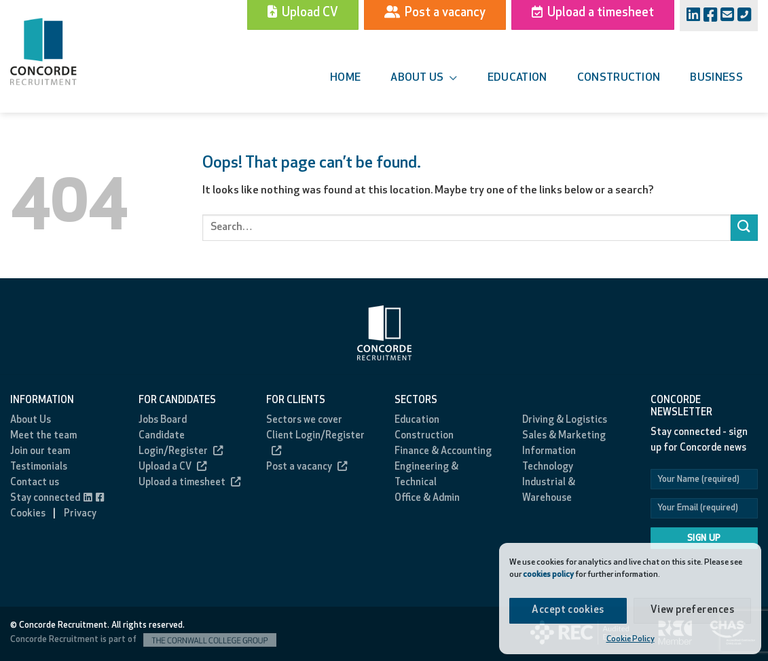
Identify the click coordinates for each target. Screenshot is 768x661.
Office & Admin (427, 498)
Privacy (80, 514)
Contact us (34, 483)
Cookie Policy (630, 639)
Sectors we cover (304, 420)
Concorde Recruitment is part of (143, 639)
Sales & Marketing (564, 436)
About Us (30, 420)
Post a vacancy (306, 467)
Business (716, 78)
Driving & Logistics (564, 420)
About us (423, 78)
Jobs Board (163, 420)
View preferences (692, 610)
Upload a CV (172, 467)
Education (517, 78)
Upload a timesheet (189, 483)
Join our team (40, 452)
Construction (619, 78)
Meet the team (43, 436)
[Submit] (744, 227)
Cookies (27, 514)
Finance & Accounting (443, 452)
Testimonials (38, 467)
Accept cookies (568, 610)
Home (345, 78)
